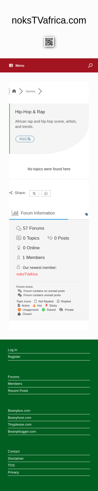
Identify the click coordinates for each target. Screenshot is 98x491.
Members (15, 384)
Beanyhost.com (19, 418)
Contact (14, 451)
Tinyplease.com (20, 424)
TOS (11, 465)
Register (14, 357)
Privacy (13, 472)
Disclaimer (16, 458)
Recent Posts (18, 391)
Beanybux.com (19, 411)
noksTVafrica (27, 274)
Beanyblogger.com (22, 431)
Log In (12, 350)
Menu (16, 65)
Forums (13, 377)
